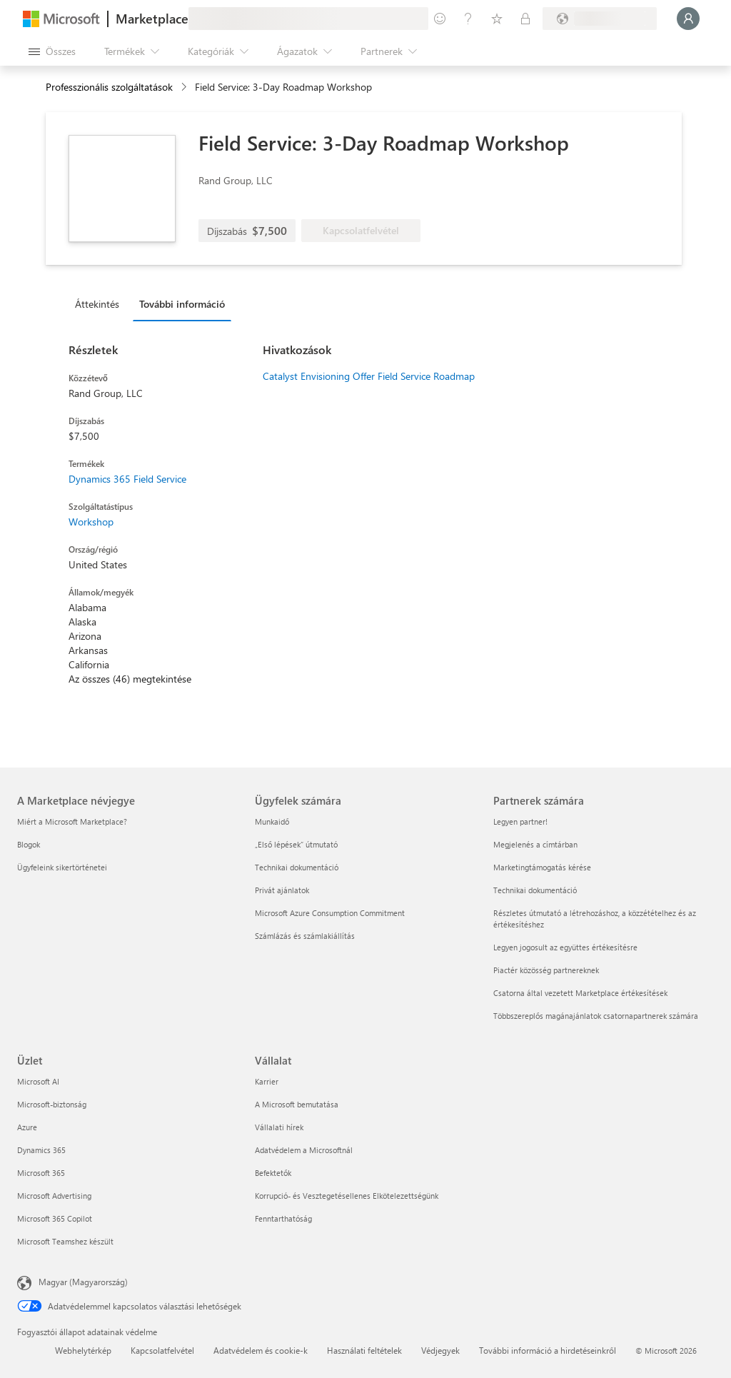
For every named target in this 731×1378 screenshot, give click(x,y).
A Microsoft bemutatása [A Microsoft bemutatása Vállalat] (296, 1104)
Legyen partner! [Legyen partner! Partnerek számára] (520, 821)
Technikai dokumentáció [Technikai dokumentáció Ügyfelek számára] (296, 867)
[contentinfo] (185, 87)
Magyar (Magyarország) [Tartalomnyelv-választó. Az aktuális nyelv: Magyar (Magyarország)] (83, 1281)
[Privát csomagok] (525, 18)
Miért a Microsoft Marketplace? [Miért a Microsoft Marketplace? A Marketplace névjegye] (72, 821)
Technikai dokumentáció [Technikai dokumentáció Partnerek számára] (535, 890)
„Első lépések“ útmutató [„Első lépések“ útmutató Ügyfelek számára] (296, 844)
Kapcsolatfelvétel (162, 1350)
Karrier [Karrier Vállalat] (266, 1081)
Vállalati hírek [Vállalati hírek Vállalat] (279, 1127)
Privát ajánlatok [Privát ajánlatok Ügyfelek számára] (282, 890)
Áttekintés (97, 304)
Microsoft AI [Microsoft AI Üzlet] (38, 1081)
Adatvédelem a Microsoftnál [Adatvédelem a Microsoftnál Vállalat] (304, 1150)
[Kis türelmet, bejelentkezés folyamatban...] (688, 18)
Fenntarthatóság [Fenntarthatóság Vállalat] (283, 1218)
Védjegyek (440, 1350)
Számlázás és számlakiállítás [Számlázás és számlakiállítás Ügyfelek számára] (305, 935)
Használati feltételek (364, 1350)
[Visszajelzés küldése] (439, 18)
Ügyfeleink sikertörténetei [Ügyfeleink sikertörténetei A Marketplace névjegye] (62, 867)
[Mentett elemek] (496, 18)
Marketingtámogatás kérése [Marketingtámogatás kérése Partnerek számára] (542, 867)
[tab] (101, 303)
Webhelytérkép (83, 1350)
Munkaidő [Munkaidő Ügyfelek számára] (272, 821)
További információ (182, 304)
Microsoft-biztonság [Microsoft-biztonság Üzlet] (51, 1104)
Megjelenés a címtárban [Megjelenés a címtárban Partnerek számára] (535, 844)
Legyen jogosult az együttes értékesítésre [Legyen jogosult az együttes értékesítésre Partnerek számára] (565, 947)
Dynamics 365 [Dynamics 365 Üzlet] (41, 1150)
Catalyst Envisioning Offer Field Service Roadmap (369, 376)
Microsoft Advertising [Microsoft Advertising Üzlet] (54, 1195)
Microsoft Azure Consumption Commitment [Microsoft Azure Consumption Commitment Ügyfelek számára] (330, 912)
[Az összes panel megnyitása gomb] (52, 51)
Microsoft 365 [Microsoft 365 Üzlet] (41, 1172)
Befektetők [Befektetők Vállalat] (273, 1172)
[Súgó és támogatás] (468, 18)
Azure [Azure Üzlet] (27, 1127)
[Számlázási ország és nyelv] (600, 18)
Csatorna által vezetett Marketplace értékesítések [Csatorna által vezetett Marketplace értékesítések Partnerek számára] (580, 992)
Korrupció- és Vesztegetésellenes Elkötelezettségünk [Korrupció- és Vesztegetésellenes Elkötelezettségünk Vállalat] (346, 1195)
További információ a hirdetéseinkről (547, 1350)
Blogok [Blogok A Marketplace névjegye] (28, 844)
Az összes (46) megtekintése (130, 678)
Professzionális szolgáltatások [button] (109, 87)
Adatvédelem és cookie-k (260, 1350)
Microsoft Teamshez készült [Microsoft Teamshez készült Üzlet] (65, 1241)
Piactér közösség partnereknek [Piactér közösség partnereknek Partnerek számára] (546, 970)
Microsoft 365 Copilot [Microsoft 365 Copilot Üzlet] (54, 1218)
